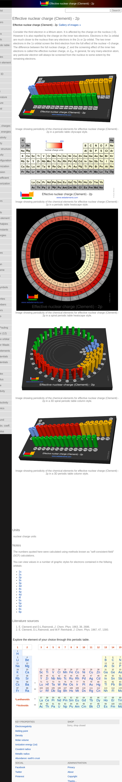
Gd (101, 663)
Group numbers (10, 201)
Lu (58, 647)
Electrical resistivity (12, 137)
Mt (94, 653)
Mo (76, 641)
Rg (108, 653)
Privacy (79, 730)
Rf (63, 653)
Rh (94, 641)
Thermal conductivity (13, 402)
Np (82, 669)
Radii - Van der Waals (14, 344)
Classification (9, 79)
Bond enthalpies (11, 56)
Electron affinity (10, 143)
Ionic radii (7, 322)
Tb (108, 663)
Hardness (7, 206)
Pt (100, 647)
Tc (82, 641)
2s (37, 534)
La (58, 663)
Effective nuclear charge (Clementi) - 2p (52, 25)
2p (37, 537)
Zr (64, 641)
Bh (82, 653)
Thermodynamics (11, 408)
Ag (108, 641)
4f (37, 557)
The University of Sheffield (78, 766)
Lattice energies (11, 252)
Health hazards (10, 212)
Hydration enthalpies (13, 224)
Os (88, 647)
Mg (44, 629)
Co (94, 635)
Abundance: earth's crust (44, 721)
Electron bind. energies (15, 131)
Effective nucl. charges (14, 125)
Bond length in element (15, 62)
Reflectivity (8, 368)
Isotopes (6, 247)
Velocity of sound (11, 419)
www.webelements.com (99, 763)
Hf (63, 647)
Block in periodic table (14, 45)
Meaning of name (11, 270)
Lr (58, 653)
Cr (76, 635)
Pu (88, 669)
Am (94, 669)
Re (82, 647)
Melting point (38, 693)
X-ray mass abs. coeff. (14, 425)
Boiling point (9, 51)
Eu (94, 663)
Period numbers (11, 310)
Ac (58, 669)
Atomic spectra (10, 33)
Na (34, 629)
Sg (76, 653)
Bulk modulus (9, 68)
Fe (88, 635)
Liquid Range (9, 258)
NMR (4, 293)
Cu (108, 635)
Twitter (35, 734)
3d (37, 545)
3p (37, 543)
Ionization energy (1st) (43, 707)
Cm (100, 669)
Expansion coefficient (14, 177)
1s (37, 531)
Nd (76, 663)
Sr (43, 641)
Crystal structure (11, 103)
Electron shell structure (15, 149)
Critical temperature (13, 97)
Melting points (9, 275)
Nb (70, 641)
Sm (88, 663)
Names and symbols (13, 287)
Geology (6, 189)
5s (37, 560)
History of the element (14, 218)
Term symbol (9, 396)
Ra (44, 653)
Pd (101, 641)
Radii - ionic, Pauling (13, 327)
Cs (34, 647)
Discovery (7, 120)
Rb (34, 641)
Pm (82, 663)
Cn (115, 653)
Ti (64, 635)
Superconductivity (12, 391)
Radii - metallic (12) (13, 333)
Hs (88, 653)
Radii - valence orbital (14, 339)
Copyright (81, 739)
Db (70, 653)
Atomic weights (10, 39)
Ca (44, 635)
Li (34, 622)
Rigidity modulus (11, 379)
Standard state (10, 385)
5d (37, 566)
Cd (115, 641)
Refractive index (11, 373)
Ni (100, 635)
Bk (108, 669)
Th (64, 669)
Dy (115, 663)
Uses (4, 414)
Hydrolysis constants (13, 229)
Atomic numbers (11, 22)
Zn (115, 635)
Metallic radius (39, 716)
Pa (70, 669)
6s (37, 568)
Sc (58, 635)
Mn (82, 635)
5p (37, 563)
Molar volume (9, 281)
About (79, 734)
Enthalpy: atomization (14, 166)
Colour (5, 85)
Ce (64, 663)
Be (44, 622)
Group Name (9, 195)
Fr (34, 653)
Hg (115, 647)
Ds (101, 653)
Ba (44, 647)
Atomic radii (8, 28)
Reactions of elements (14, 350)
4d (37, 554)
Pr (69, 663)
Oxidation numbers (12, 304)
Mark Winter (57, 766)
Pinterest (36, 739)
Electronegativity (11, 154)
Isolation (6, 241)
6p (37, 571)
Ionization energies (12, 235)
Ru (88, 641)
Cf (115, 669)
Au (108, 647)
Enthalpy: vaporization (14, 183)
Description (8, 114)
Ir (94, 647)
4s (37, 548)
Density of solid (10, 108)
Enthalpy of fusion (12, 172)
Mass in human (10, 264)
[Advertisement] (75, 460)
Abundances (9, 16)
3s (37, 540)
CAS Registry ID (11, 74)
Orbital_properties (12, 298)
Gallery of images (85, 25)
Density (36, 698)
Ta (70, 647)
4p (37, 551)
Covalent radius (40, 712)
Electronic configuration (15, 160)
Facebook (37, 730)
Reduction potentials (13, 356)
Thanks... (80, 744)
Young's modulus (11, 431)
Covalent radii (9, 91)
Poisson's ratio (10, 316)
